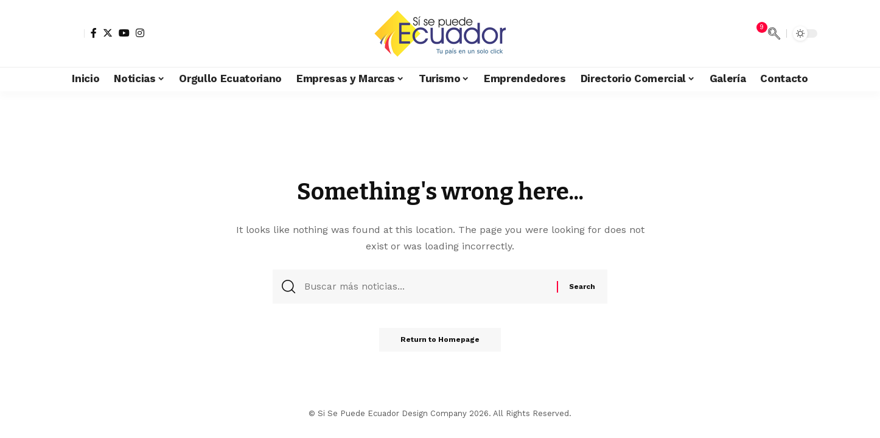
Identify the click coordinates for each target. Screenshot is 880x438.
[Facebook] (94, 33)
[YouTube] (124, 33)
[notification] (756, 33)
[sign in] (74, 33)
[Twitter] (108, 33)
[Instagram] (140, 33)
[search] (774, 33)
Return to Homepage (440, 343)
